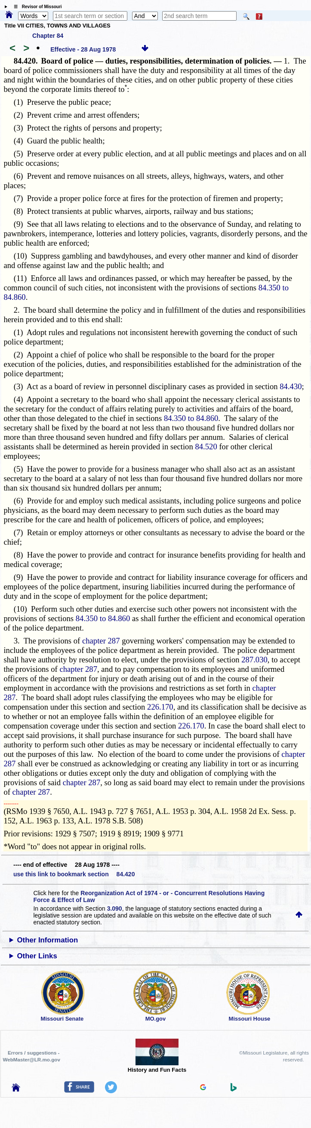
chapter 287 (101, 640)
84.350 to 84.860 (191, 418)
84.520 (206, 446)
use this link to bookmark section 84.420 (74, 874)
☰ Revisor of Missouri (35, 6)
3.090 (114, 908)
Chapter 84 (47, 35)
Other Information (47, 940)
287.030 (254, 659)
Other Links (37, 956)
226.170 (160, 706)
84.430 (291, 386)
